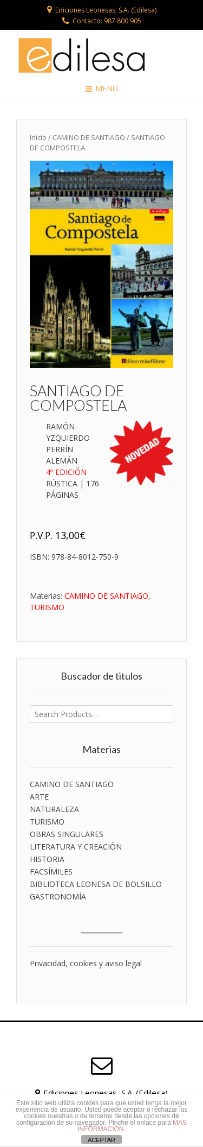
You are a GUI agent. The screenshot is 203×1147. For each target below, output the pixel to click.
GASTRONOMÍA (58, 896)
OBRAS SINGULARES (66, 834)
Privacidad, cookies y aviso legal (86, 963)
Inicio (38, 137)
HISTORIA (47, 859)
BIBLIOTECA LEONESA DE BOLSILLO (96, 884)
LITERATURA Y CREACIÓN (76, 846)
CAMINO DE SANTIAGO (89, 137)
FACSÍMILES (51, 871)
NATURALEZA (54, 809)
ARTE (39, 796)
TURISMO (47, 607)
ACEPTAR (101, 1140)
